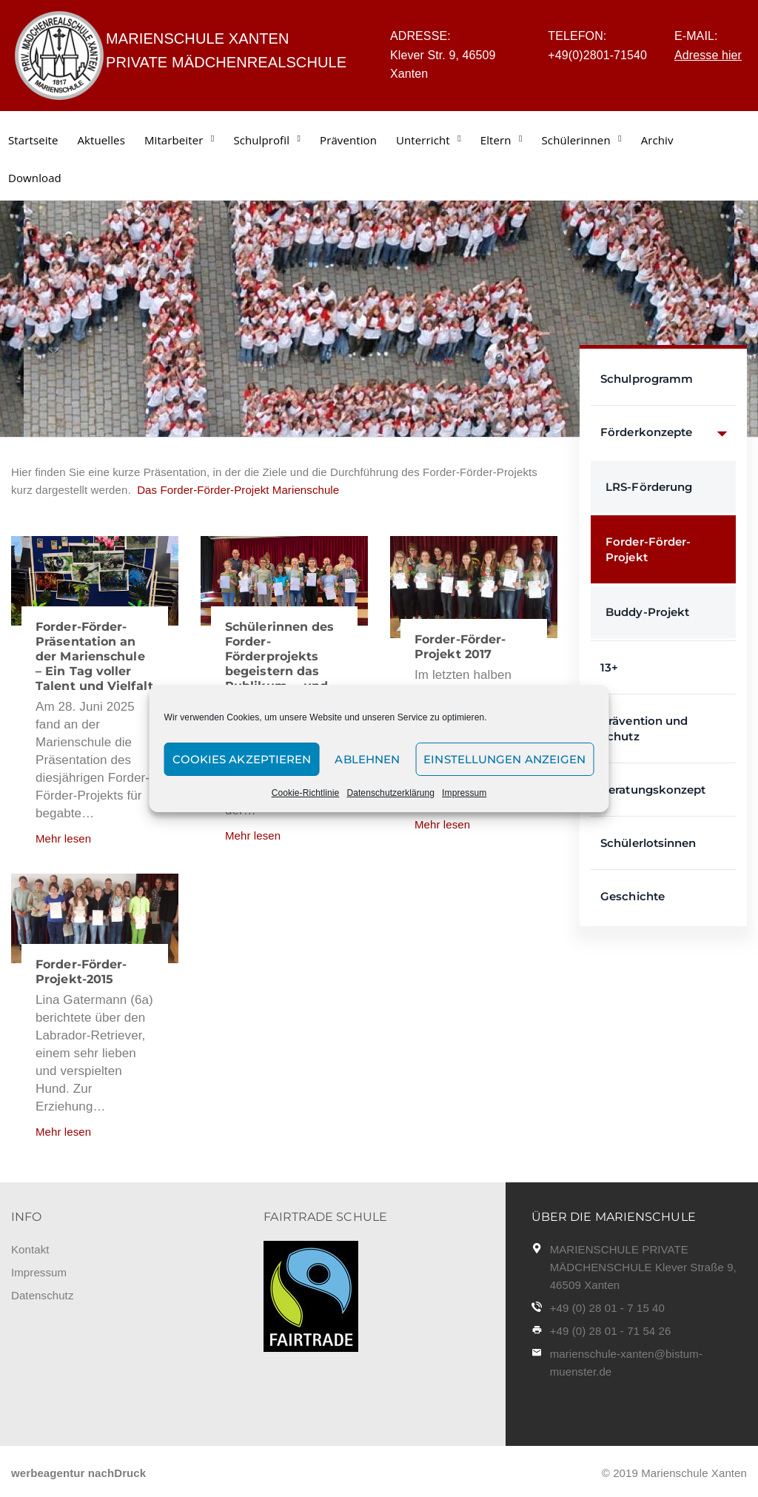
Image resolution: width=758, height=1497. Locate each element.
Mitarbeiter (173, 140)
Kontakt (30, 1249)
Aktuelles (101, 140)
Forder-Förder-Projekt (648, 549)
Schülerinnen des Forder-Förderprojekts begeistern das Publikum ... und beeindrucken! (280, 664)
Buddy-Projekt (647, 612)
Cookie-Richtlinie (306, 793)
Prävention (348, 140)
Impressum (464, 793)
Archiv (657, 140)
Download (34, 177)
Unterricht (423, 140)
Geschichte (632, 896)
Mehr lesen (63, 838)
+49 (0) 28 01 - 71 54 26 (610, 1330)
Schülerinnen (576, 140)
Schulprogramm (646, 379)
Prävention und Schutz (644, 728)
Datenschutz (42, 1295)
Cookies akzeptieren (242, 759)
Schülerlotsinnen (648, 843)
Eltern (496, 140)
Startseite (33, 140)
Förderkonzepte (668, 432)
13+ (609, 667)
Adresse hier (708, 55)
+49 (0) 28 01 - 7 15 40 (607, 1308)
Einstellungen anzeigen (504, 759)
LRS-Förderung (649, 487)
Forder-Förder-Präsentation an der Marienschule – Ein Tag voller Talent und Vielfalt (94, 656)
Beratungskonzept (653, 790)
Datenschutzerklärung (390, 793)
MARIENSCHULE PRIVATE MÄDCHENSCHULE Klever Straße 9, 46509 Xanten (643, 1267)
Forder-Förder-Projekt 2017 (460, 646)
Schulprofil (261, 140)
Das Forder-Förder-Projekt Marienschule (235, 489)
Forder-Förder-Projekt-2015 (81, 971)
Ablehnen (367, 759)
